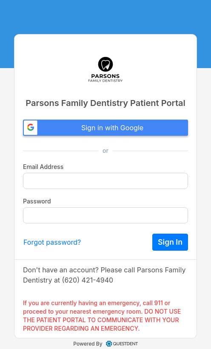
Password (37, 201)
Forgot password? (52, 242)
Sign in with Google (83, 127)
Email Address (43, 166)
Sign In (170, 241)
